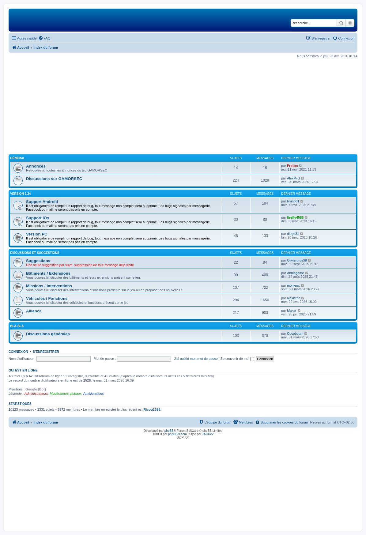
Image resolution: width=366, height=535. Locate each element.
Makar (291, 310)
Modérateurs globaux (65, 393)
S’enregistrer (46, 351)
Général (17, 158)
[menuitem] (44, 38)
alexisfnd (293, 298)
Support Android (42, 201)
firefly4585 (295, 217)
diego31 (293, 233)
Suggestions (38, 260)
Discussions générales (48, 334)
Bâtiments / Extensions (48, 273)
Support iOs (37, 218)
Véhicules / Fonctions (47, 298)
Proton (292, 166)
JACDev (207, 434)
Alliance (34, 311)
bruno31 (293, 201)
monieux (293, 285)
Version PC (36, 234)
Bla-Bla (17, 326)
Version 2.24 (20, 193)
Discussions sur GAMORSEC (54, 178)
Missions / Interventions (49, 286)
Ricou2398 (151, 409)
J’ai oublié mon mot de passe (195, 358)
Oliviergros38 (297, 260)
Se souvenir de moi (237, 358)
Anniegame (295, 273)
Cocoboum (295, 333)
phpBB (169, 430)
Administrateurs (36, 393)
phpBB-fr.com (177, 434)
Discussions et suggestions (34, 252)
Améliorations (93, 393)
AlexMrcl (293, 178)
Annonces (36, 166)
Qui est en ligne (23, 370)
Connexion (18, 351)
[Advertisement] (183, 106)
